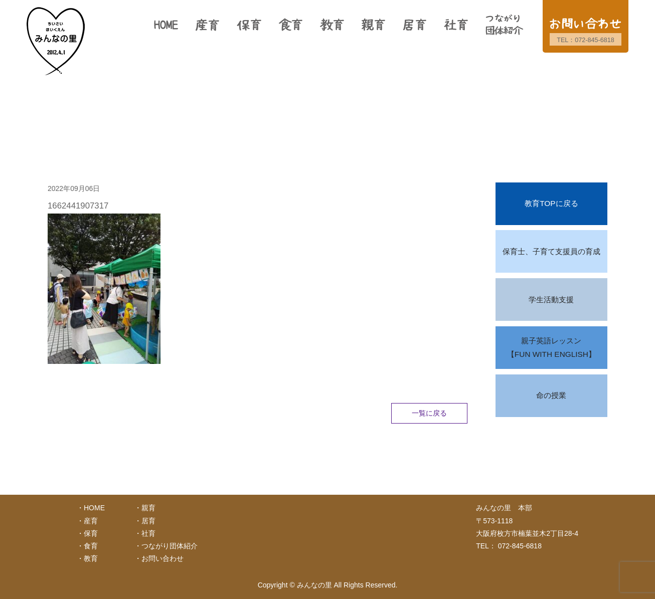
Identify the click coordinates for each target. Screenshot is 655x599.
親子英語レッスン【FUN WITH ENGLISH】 (551, 347)
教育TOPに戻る (551, 203)
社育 (148, 533)
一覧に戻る (429, 413)
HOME (94, 508)
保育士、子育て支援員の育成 (551, 251)
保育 (91, 533)
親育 (148, 508)
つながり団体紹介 (169, 546)
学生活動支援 (551, 299)
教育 (91, 558)
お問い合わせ (162, 558)
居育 (148, 521)
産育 (91, 521)
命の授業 (551, 395)
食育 (91, 546)
